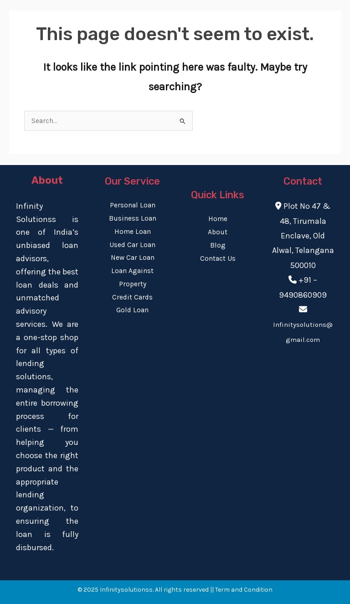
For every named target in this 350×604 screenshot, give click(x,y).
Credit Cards (132, 297)
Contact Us (218, 258)
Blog (218, 245)
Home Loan (132, 231)
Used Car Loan (132, 245)
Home (217, 219)
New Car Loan (132, 257)
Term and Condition (244, 590)
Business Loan (132, 218)
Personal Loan (132, 205)
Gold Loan (132, 310)
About (217, 232)
